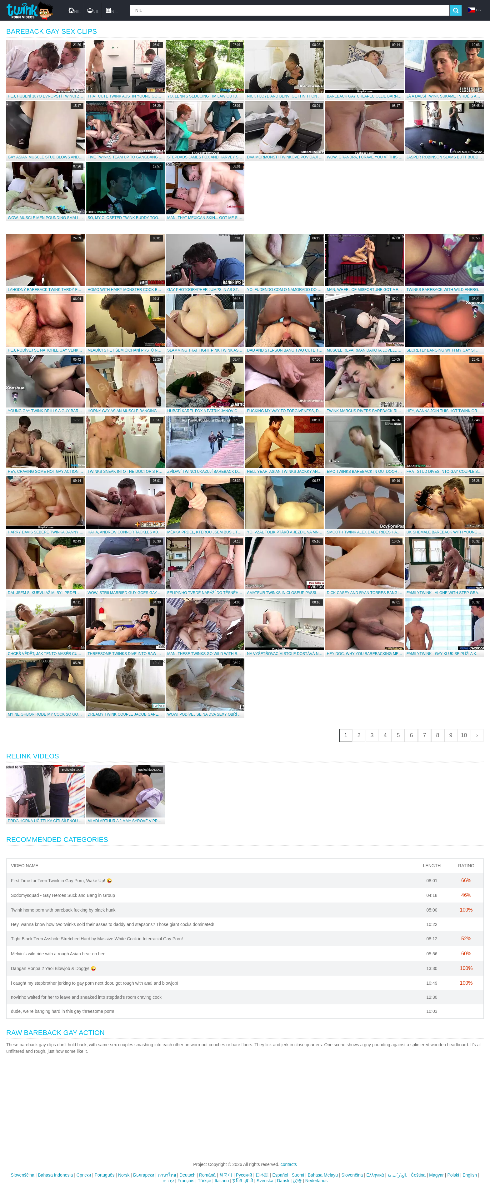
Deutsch (187, 1175)
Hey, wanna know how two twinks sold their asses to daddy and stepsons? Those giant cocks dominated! (112, 924)
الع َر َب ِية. (397, 1175)
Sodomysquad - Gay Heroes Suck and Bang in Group (63, 895)
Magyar (436, 1175)
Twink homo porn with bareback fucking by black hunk (63, 910)
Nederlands (316, 1180)
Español (280, 1175)
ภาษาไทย (167, 1175)
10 (464, 735)
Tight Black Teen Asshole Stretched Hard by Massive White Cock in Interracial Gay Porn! (97, 938)
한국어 (225, 1175)
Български (143, 1175)
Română (207, 1175)
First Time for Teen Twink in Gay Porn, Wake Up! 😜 (61, 880)
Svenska (265, 1180)
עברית (168, 1180)
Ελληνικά (375, 1175)
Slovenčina (352, 1175)
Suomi (298, 1175)
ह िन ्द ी (242, 1180)
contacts (289, 1164)
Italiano (222, 1180)
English (469, 1175)
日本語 (262, 1175)
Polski (453, 1175)
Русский (244, 1175)
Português (105, 1175)
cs (474, 10)
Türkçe (204, 1180)
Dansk (283, 1180)
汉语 (297, 1180)
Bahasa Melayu (323, 1175)
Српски (84, 1175)
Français (186, 1180)
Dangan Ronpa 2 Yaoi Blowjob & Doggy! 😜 (53, 968)
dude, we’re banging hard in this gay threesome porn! (62, 1011)
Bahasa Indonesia (55, 1175)
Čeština (418, 1175)
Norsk (124, 1175)
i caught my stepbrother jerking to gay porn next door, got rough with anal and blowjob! (94, 983)
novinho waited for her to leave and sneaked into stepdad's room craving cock (86, 997)
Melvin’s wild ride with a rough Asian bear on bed (58, 953)
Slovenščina (22, 1175)
